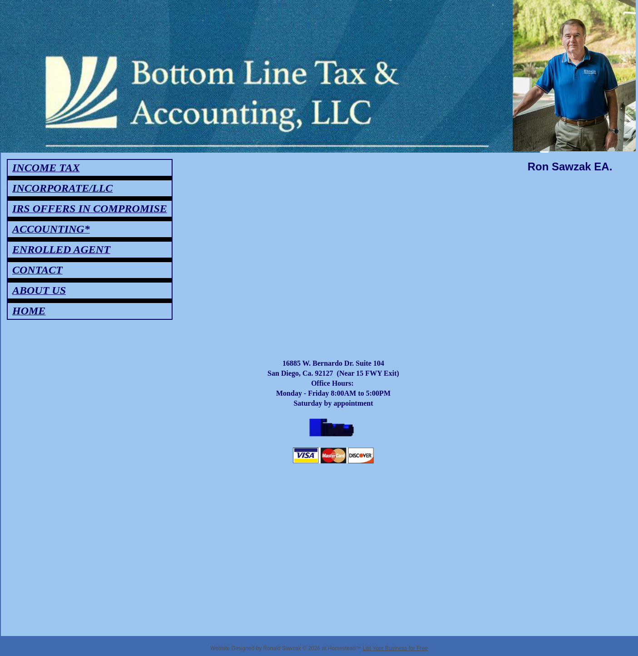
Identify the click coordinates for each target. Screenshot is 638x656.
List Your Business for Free (395, 648)
